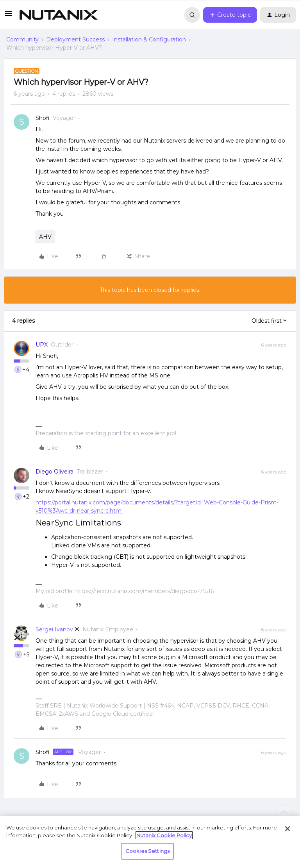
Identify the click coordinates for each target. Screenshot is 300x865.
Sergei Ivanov (54, 629)
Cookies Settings (147, 851)
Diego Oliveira (54, 471)
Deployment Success (75, 39)
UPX (42, 344)
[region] (150, 840)
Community (22, 39)
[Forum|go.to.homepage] (59, 15)
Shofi (43, 118)
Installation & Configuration (149, 39)
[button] (8, 16)
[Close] (287, 828)
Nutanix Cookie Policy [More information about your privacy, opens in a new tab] (164, 835)
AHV (45, 236)
